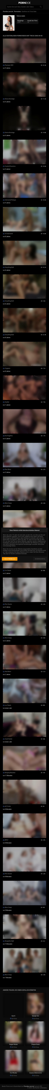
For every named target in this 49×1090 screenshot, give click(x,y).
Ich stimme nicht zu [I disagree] (40, 559)
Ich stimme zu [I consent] (9, 559)
